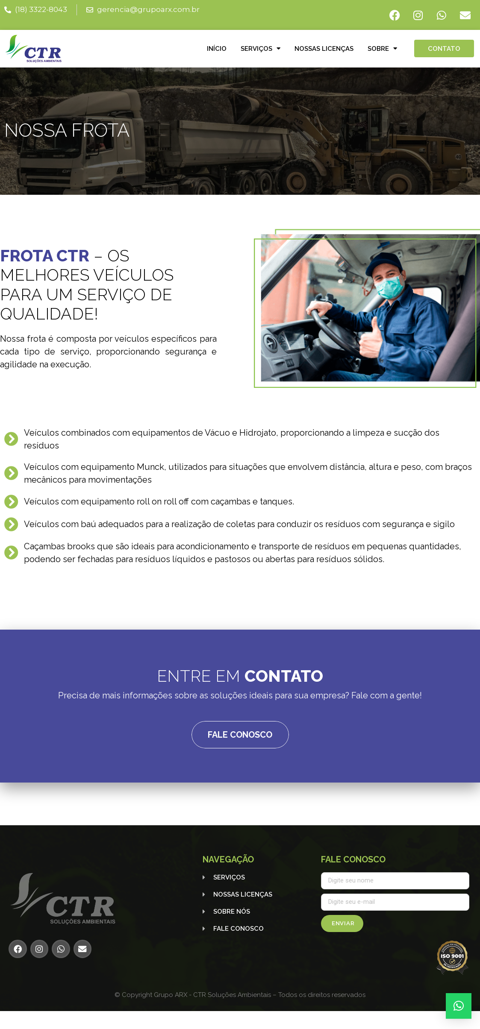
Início (217, 49)
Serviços (260, 48)
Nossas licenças (323, 49)
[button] (458, 1006)
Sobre (382, 48)
